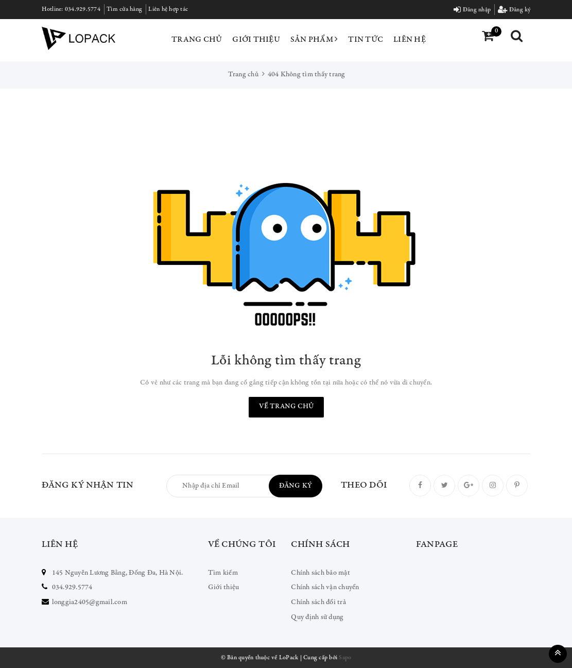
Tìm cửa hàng (124, 9)
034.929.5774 (82, 9)
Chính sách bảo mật (320, 573)
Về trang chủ (286, 406)
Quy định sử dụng (317, 617)
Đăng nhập (472, 10)
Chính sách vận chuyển (325, 587)
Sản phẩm (314, 39)
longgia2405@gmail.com (89, 602)
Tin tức (365, 40)
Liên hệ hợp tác (168, 9)
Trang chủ (196, 40)
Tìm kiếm (223, 573)
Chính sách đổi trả (318, 602)
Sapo (345, 658)
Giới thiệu (256, 40)
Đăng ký (514, 10)
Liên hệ (409, 40)
